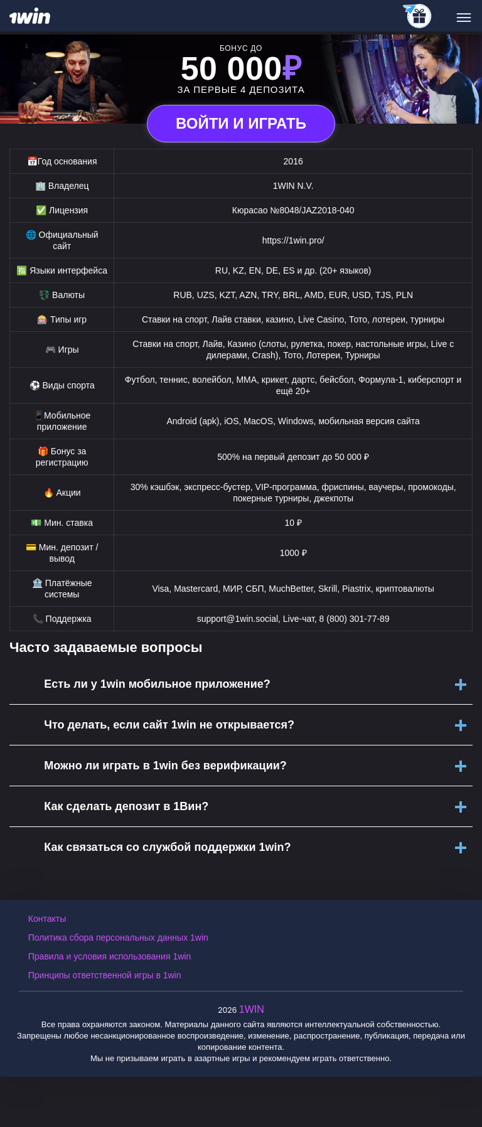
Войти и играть (241, 123)
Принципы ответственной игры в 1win (104, 975)
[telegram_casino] (417, 17)
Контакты (47, 919)
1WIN (251, 1009)
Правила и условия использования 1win (109, 956)
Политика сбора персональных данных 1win (118, 937)
